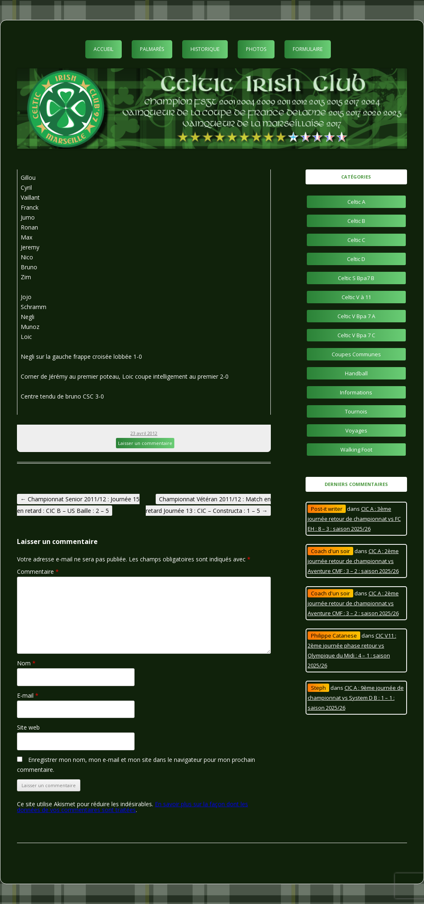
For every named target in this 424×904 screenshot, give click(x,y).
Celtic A (356, 201)
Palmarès (152, 49)
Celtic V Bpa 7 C (356, 335)
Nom (26, 663)
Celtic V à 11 (356, 297)
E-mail (28, 695)
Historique (204, 49)
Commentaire (38, 571)
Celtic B (356, 221)
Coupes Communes (356, 354)
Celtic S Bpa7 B (356, 278)
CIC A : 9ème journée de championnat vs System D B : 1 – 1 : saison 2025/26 (356, 697)
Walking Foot (356, 449)
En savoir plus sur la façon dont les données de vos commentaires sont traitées (132, 807)
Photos (256, 49)
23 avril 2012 (143, 433)
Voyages (356, 430)
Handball (356, 373)
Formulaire (308, 49)
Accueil (103, 49)
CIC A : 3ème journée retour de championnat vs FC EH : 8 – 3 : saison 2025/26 (354, 518)
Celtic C (356, 240)
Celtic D (356, 259)
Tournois (356, 411)
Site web (28, 727)
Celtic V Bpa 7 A (356, 316)
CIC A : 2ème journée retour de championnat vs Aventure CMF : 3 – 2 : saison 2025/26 (353, 561)
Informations (356, 392)
